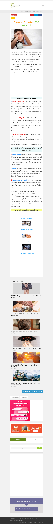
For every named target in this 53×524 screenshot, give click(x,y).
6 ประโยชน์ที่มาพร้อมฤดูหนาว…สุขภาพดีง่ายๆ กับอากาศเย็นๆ (26, 365)
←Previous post (14, 397)
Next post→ (24, 397)
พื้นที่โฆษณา (40, 522)
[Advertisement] (26, 84)
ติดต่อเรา (35, 522)
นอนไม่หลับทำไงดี (26, 241)
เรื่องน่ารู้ (12, 17)
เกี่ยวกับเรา (30, 522)
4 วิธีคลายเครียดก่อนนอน (26, 218)
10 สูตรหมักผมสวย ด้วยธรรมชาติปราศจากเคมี (24, 332)
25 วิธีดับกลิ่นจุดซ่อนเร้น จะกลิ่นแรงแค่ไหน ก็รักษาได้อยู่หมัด (26, 296)
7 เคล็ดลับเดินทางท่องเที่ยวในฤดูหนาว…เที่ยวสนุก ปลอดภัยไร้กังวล (25, 383)
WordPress (21, 520)
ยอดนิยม (18, 439)
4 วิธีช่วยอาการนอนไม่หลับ (26, 253)
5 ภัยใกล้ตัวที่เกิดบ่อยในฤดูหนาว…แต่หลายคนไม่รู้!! (26, 348)
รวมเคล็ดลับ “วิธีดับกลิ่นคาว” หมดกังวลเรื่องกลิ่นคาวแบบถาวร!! (26, 314)
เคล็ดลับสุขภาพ (13, 15)
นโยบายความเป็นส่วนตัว (21, 522)
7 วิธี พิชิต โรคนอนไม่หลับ (26, 229)
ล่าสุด (35, 439)
